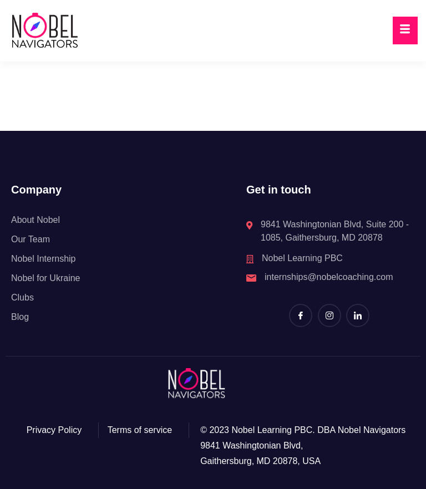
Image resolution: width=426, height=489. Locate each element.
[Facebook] (300, 315)
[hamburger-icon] (405, 30)
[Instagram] (329, 315)
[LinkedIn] (357, 315)
